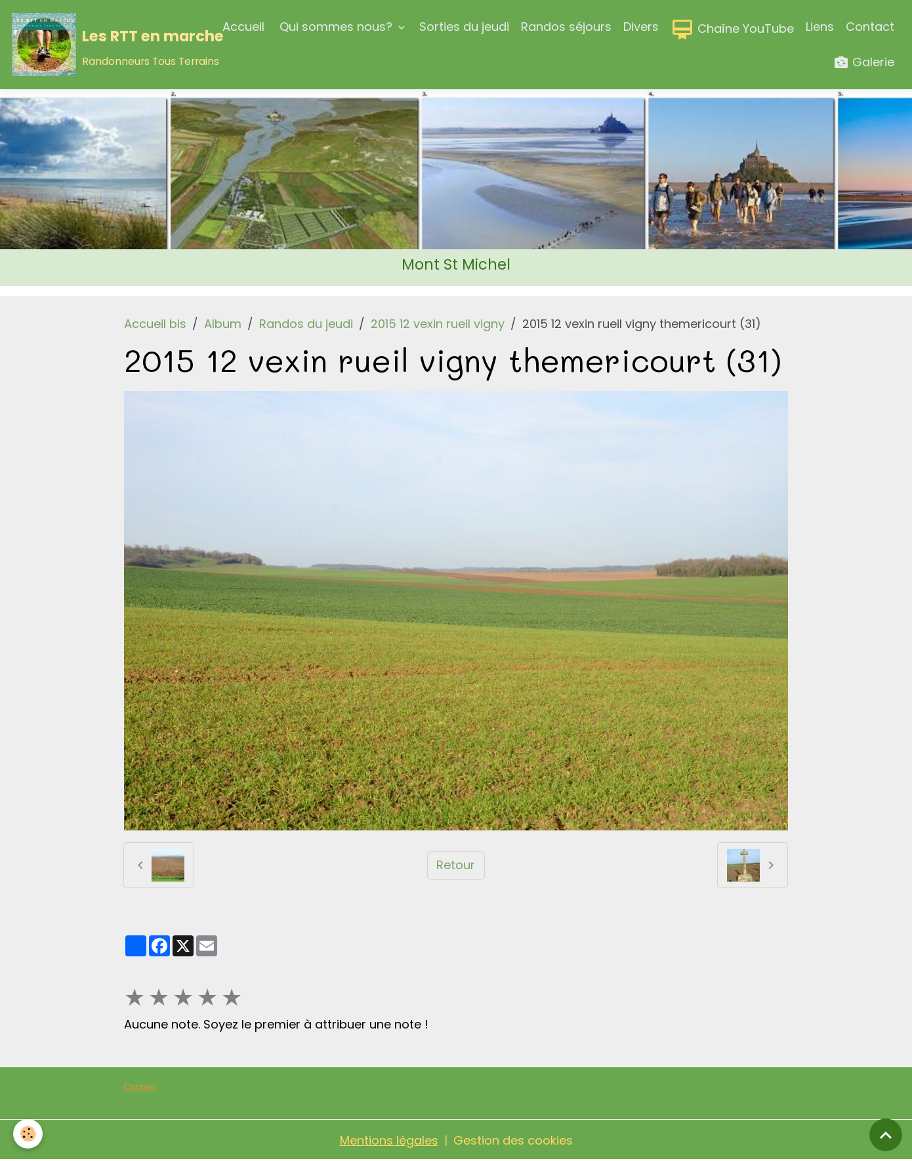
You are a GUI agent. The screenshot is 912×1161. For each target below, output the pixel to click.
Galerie (863, 62)
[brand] (107, 44)
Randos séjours (566, 26)
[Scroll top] (885, 1134)
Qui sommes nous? (336, 26)
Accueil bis (155, 324)
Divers (641, 26)
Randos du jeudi (306, 324)
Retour (455, 865)
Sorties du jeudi (464, 26)
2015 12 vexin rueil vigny (438, 324)
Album (222, 324)
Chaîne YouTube (732, 29)
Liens (820, 26)
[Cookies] (28, 1134)
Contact (870, 26)
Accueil (243, 26)
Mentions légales (389, 1140)
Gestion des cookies (513, 1140)
